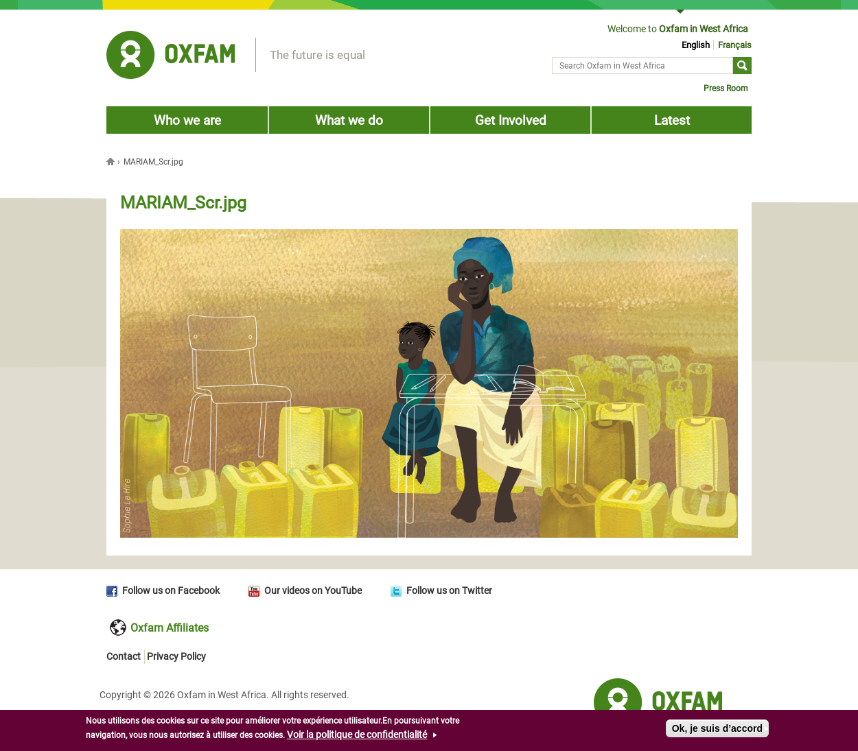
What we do (349, 120)
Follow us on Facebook (171, 590)
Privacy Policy (176, 656)
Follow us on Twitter (449, 590)
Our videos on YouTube (313, 590)
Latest (672, 120)
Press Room (726, 88)
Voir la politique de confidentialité (357, 735)
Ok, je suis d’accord (717, 729)
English (696, 45)
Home (111, 161)
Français (735, 45)
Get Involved (510, 120)
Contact (123, 656)
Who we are (187, 120)
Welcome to (677, 29)
